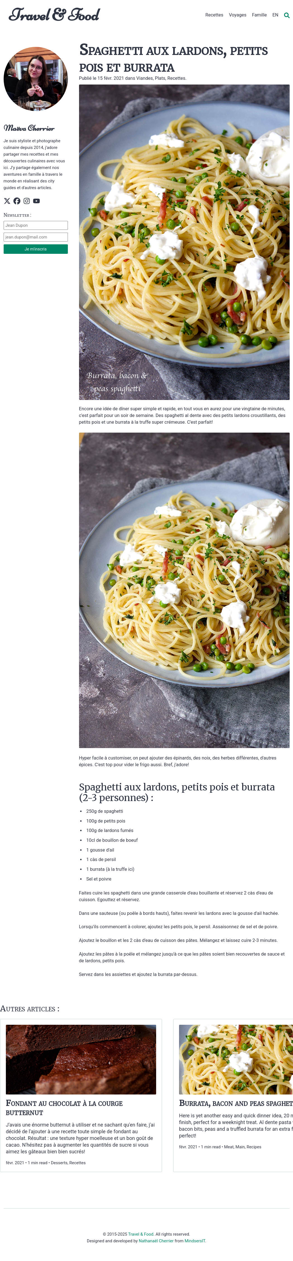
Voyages (238, 15)
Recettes (214, 15)
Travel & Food (54, 15)
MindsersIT (195, 1240)
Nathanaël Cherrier (156, 1240)
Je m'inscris (36, 249)
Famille (259, 15)
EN (275, 15)
